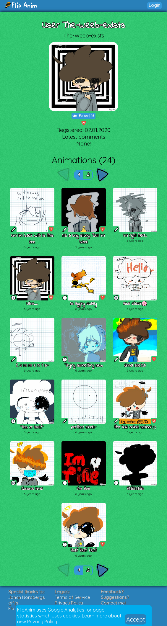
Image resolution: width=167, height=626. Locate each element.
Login (154, 5)
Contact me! (113, 603)
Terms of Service (72, 597)
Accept (135, 619)
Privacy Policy (42, 622)
